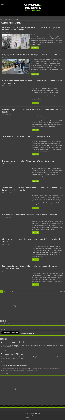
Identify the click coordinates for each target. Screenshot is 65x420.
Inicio (1, 19)
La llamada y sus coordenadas (13, 342)
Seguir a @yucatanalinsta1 (28, 333)
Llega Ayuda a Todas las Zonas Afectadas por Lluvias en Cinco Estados (31, 54)
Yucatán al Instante (6, 323)
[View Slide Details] (14, 306)
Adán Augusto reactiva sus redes (14, 366)
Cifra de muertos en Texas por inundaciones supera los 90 (26, 136)
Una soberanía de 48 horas (12, 354)
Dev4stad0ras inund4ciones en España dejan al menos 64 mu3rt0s (29, 214)
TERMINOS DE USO (36, 413)
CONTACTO (27, 413)
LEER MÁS (35, 47)
